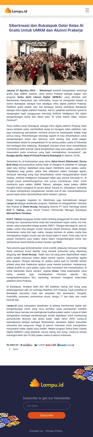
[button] (14, 349)
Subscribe (46, 415)
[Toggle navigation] (87, 10)
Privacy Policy (54, 431)
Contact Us (36, 431)
